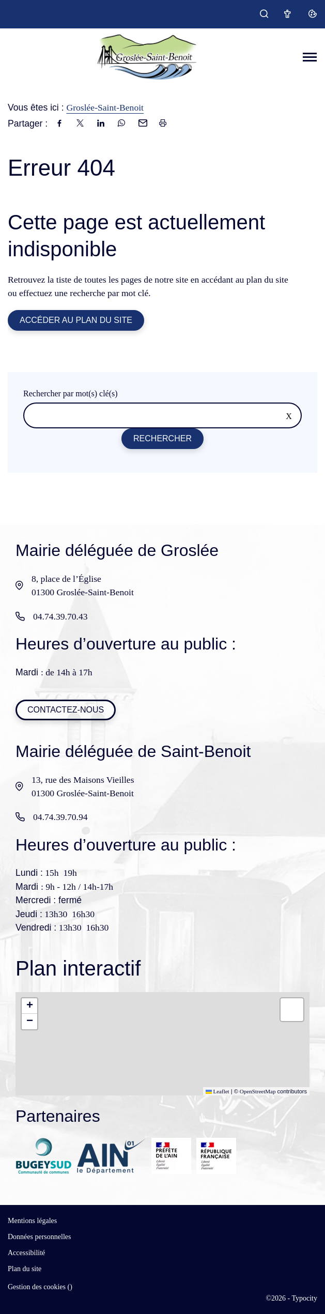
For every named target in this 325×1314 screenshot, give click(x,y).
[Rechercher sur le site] (162, 415)
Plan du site (24, 1269)
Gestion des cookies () (40, 1287)
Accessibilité (26, 1253)
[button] (29, 1006)
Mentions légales (32, 1221)
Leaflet (217, 1091)
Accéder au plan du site (76, 320)
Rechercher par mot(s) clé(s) (70, 393)
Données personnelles (39, 1237)
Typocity (304, 1298)
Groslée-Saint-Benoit (105, 107)
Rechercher (162, 438)
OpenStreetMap (258, 1091)
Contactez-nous (65, 709)
